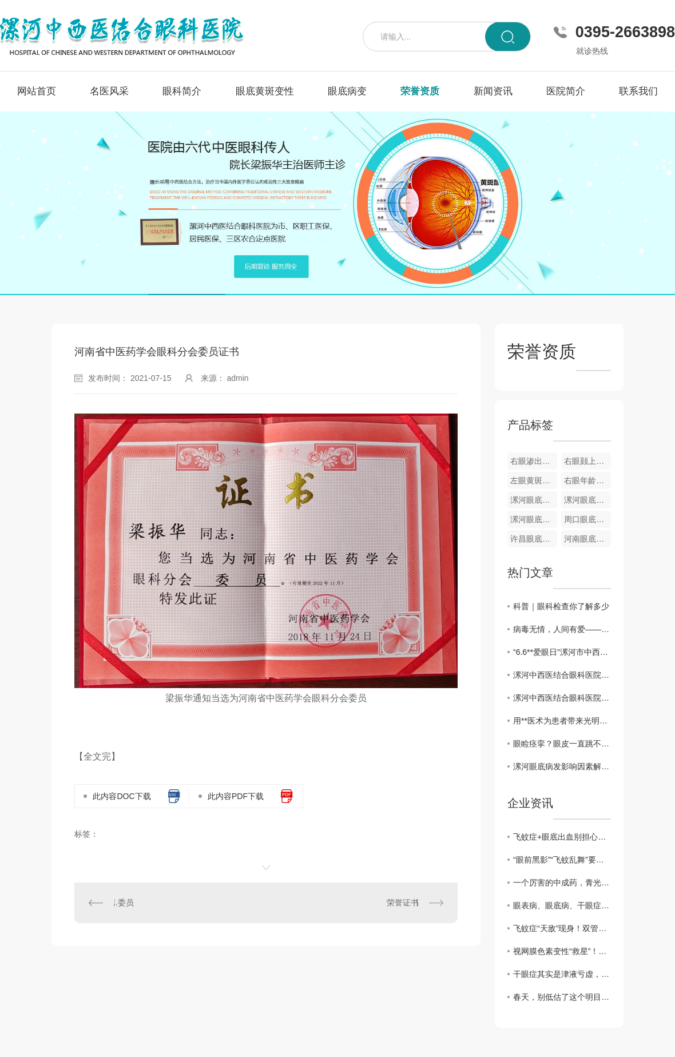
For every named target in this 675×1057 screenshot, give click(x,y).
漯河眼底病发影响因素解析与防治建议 (562, 766)
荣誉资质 (419, 91)
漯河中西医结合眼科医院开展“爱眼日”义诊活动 (562, 697)
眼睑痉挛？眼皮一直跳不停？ (562, 743)
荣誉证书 (403, 902)
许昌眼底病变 (533, 538)
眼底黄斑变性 (265, 91)
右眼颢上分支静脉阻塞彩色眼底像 (587, 461)
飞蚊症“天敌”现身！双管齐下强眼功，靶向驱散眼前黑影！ (562, 928)
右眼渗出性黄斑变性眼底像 (533, 461)
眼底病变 (347, 91)
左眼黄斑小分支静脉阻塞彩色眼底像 (533, 480)
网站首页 (36, 91)
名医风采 (109, 91)
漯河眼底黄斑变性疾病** (533, 499)
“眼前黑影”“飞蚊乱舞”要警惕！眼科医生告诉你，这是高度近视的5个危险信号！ (562, 859)
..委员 (123, 902)
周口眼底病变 (587, 519)
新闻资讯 (493, 91)
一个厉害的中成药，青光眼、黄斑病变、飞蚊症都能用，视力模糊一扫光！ (562, 882)
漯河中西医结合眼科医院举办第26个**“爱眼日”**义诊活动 (562, 675)
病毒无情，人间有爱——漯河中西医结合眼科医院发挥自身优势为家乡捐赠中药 (562, 629)
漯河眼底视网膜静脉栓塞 (587, 499)
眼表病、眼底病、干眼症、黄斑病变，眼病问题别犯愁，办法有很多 (562, 905)
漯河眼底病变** (533, 519)
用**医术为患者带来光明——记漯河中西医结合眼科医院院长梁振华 (562, 720)
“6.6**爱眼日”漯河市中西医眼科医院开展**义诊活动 (562, 652)
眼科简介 (181, 91)
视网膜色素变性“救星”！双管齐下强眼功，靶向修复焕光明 (562, 951)
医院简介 (565, 91)
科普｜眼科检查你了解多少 (561, 606)
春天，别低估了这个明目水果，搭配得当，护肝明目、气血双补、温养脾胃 (562, 997)
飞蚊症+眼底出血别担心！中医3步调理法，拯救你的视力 (562, 836)
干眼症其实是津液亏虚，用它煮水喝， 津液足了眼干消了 (562, 974)
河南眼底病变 (587, 538)
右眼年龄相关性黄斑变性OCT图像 (587, 480)
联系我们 (638, 91)
